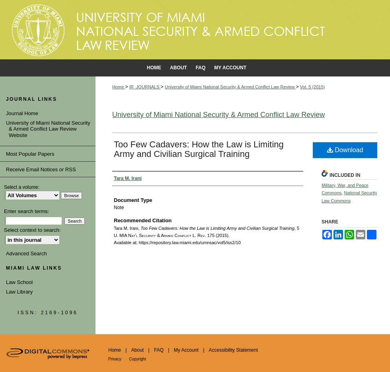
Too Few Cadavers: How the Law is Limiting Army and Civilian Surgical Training (199, 149)
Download (345, 150)
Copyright (137, 359)
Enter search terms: (26, 211)
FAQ (159, 350)
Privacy (114, 359)
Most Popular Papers (30, 154)
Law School (19, 282)
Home (118, 86)
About (137, 350)
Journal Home (23, 113)
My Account (186, 350)
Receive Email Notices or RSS (41, 169)
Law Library (19, 292)
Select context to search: (32, 230)
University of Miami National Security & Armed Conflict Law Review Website (49, 129)
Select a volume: (21, 187)
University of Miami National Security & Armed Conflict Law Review (230, 86)
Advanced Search (26, 253)
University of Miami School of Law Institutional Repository (195, 30)
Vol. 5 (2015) (312, 86)
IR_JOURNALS (145, 86)
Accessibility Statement (233, 350)
